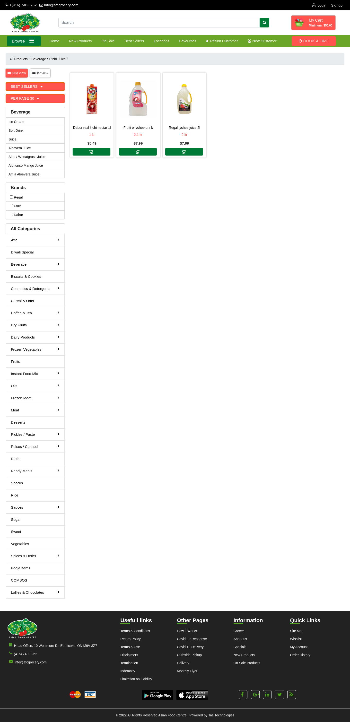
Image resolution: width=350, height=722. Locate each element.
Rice (14, 495)
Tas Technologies (221, 715)
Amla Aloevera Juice (24, 174)
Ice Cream (16, 122)
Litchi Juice (58, 59)
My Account (298, 647)
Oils (35, 385)
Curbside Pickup (189, 655)
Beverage (39, 59)
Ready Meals (35, 470)
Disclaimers (129, 655)
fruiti (15, 206)
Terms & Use (130, 647)
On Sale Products (247, 663)
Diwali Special (22, 252)
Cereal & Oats (22, 301)
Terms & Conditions (135, 631)
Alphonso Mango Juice (26, 165)
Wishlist (296, 639)
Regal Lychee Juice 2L (184, 128)
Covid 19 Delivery (190, 647)
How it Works (187, 631)
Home (54, 41)
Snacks (17, 483)
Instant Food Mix (35, 373)
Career (239, 631)
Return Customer (222, 41)
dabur (16, 215)
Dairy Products (35, 337)
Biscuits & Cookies (26, 276)
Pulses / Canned (35, 446)
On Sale (108, 41)
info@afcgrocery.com (58, 5)
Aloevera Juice (20, 148)
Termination (129, 663)
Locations (161, 41)
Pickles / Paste (35, 434)
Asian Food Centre (172, 715)
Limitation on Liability (136, 679)
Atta (35, 239)
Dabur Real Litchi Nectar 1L (92, 128)
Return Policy (130, 639)
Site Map (296, 631)
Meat (35, 410)
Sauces (35, 507)
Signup (336, 5)
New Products (80, 41)
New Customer (262, 41)
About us (240, 639)
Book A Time (314, 41)
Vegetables (20, 544)
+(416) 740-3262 (21, 5)
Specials (240, 647)
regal (16, 197)
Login (319, 5)
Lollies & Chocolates (35, 592)
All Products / (20, 59)
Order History (300, 655)
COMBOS (19, 580)
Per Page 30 (23, 98)
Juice (13, 139)
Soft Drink (16, 130)
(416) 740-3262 (22, 653)
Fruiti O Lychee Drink (138, 128)
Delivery (183, 663)
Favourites (187, 41)
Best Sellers (134, 41)
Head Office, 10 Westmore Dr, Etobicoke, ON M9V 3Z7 (52, 645)
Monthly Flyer (187, 671)
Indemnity (127, 671)
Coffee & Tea (35, 312)
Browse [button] (24, 40)
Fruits (15, 361)
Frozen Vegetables (35, 349)
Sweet (16, 532)
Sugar (16, 519)
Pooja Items (20, 568)
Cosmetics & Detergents (35, 288)
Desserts (18, 422)
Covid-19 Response (192, 639)
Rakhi (15, 459)
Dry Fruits (35, 324)
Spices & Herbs (35, 555)
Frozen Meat (35, 397)
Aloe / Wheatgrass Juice (27, 157)
